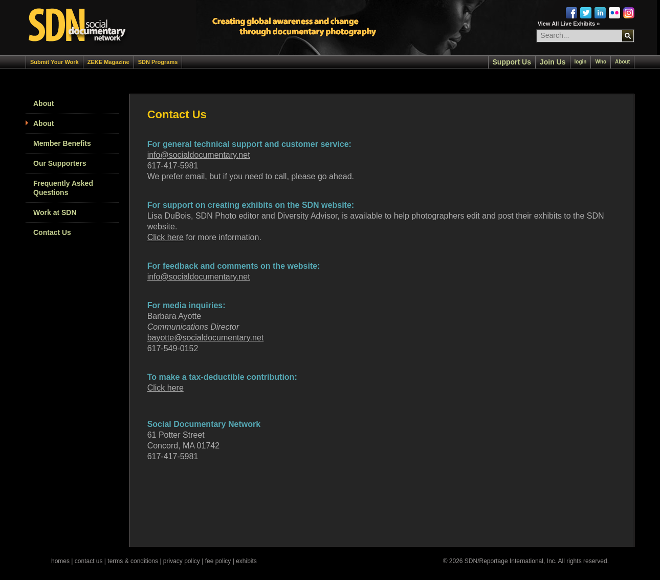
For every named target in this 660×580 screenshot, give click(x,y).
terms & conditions (132, 561)
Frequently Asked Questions (63, 188)
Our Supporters (59, 163)
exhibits (246, 561)
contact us (89, 561)
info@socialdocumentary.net (198, 155)
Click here (165, 237)
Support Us (512, 62)
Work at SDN (55, 212)
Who (600, 62)
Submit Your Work (54, 62)
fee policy (218, 561)
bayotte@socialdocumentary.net (205, 337)
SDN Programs (158, 62)
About (622, 62)
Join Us (553, 62)
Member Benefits (62, 143)
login (581, 62)
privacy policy (181, 561)
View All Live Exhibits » (569, 23)
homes (60, 561)
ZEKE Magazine (108, 62)
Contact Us (52, 232)
